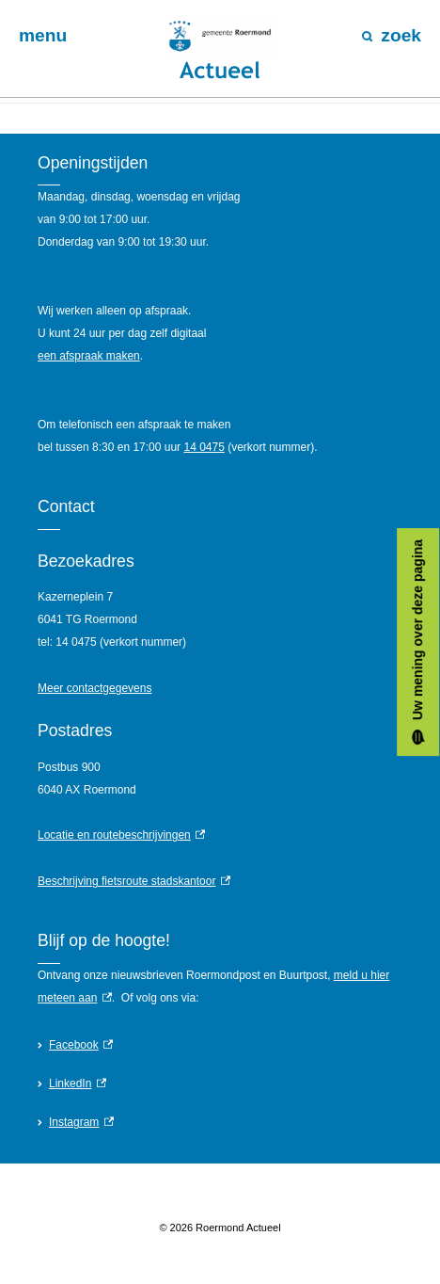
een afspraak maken (89, 355)
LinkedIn (77, 1083)
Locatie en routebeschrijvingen (121, 835)
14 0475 (203, 447)
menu (43, 35)
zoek (391, 35)
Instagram (81, 1122)
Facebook (81, 1044)
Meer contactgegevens (94, 688)
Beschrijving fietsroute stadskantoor (134, 881)
